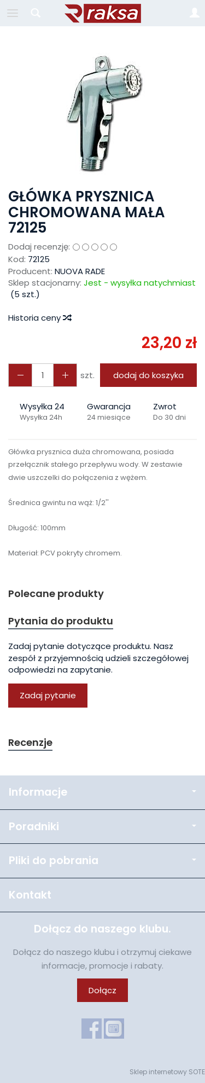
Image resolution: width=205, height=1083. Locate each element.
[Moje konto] (194, 13)
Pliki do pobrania (102, 860)
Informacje (102, 792)
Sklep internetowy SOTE (167, 1071)
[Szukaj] (35, 13)
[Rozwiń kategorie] (12, 13)
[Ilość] (43, 375)
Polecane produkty (56, 593)
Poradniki (102, 826)
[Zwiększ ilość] (20, 375)
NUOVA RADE (80, 271)
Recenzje (30, 742)
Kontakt (30, 895)
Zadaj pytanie (48, 695)
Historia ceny (39, 317)
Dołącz (102, 990)
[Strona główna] (103, 13)
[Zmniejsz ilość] (65, 375)
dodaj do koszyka (148, 375)
